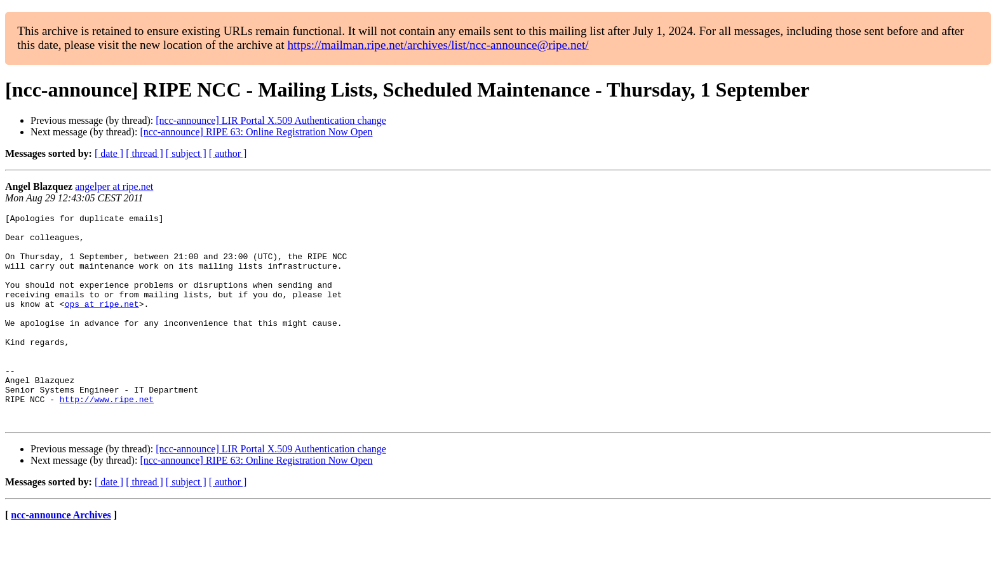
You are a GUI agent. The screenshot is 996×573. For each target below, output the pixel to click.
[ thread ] (144, 153)
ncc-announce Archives (61, 556)
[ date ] (109, 153)
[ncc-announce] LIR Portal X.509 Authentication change (271, 120)
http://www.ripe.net (107, 437)
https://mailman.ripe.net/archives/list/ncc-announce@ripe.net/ (437, 44)
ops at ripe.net (102, 322)
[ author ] (228, 153)
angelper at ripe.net (114, 186)
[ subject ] (186, 153)
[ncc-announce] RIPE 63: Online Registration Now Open (256, 131)
